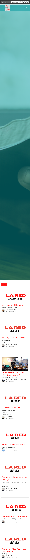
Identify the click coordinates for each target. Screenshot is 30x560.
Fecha (4, 285)
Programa (11, 285)
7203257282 (15, 2)
